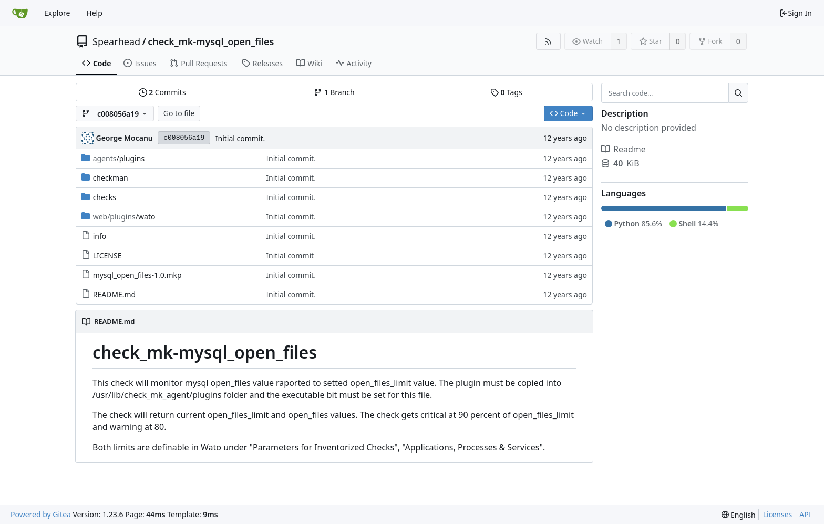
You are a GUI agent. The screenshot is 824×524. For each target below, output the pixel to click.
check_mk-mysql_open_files (211, 41)
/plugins (119, 158)
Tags (506, 92)
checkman (110, 178)
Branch (334, 92)
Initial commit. (240, 138)
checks (104, 197)
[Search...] (738, 93)
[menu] (739, 515)
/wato (124, 217)
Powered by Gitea (41, 514)
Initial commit (290, 255)
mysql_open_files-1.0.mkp (137, 275)
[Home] (20, 13)
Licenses (777, 514)
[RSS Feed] (548, 41)
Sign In (795, 13)
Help (94, 13)
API (805, 514)
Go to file (178, 113)
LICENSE (107, 255)
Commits (162, 92)
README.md (114, 294)
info (100, 236)
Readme (623, 149)
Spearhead (116, 41)
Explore (57, 13)
